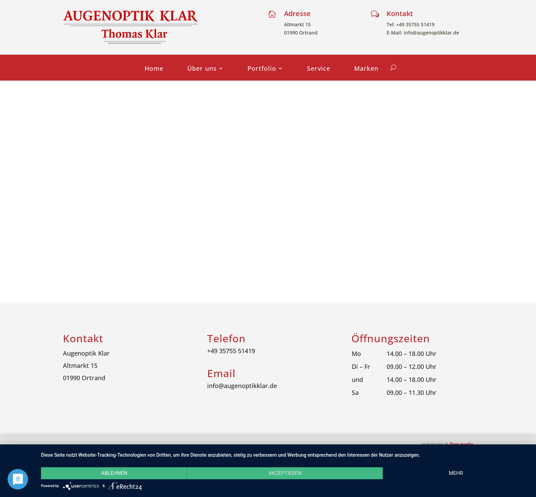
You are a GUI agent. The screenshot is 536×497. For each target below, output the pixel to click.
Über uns (202, 69)
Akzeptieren (285, 473)
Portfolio (261, 69)
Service (318, 69)
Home (154, 69)
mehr (456, 473)
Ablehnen (114, 473)
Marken (366, 69)
